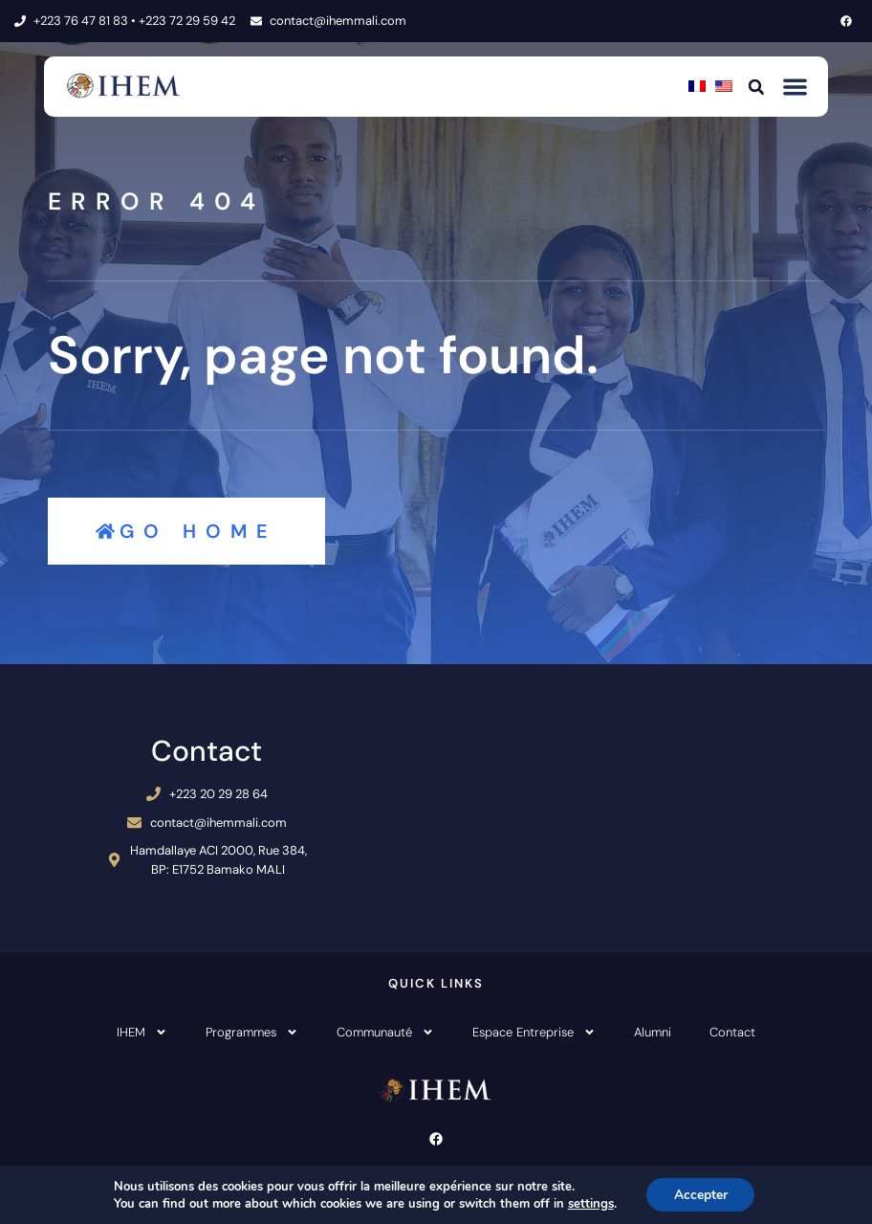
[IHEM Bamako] (647, 807)
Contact (732, 1032)
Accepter (701, 1194)
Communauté (385, 1032)
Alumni (652, 1032)
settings (589, 1203)
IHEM (142, 1032)
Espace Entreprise (534, 1032)
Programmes (252, 1032)
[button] (756, 86)
